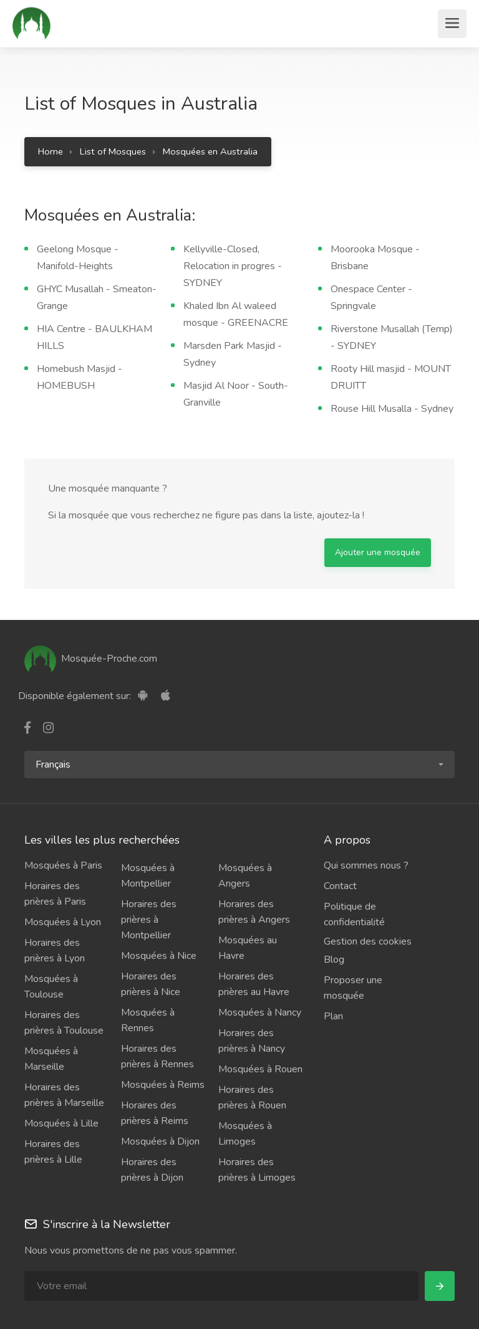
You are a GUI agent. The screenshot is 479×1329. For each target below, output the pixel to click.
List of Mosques (113, 151)
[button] (239, 764)
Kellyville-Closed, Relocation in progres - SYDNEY (232, 266)
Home (50, 151)
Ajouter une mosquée (377, 552)
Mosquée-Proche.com (90, 658)
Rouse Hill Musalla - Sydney (392, 409)
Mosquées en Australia (210, 151)
